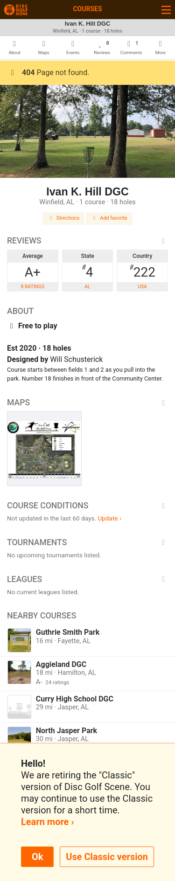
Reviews (87, 240)
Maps (87, 402)
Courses (87, 9)
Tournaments (87, 542)
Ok (37, 856)
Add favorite (109, 218)
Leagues (87, 579)
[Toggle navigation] (166, 9)
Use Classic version (107, 856)
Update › (109, 518)
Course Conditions (87, 505)
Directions (63, 218)
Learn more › (47, 821)
